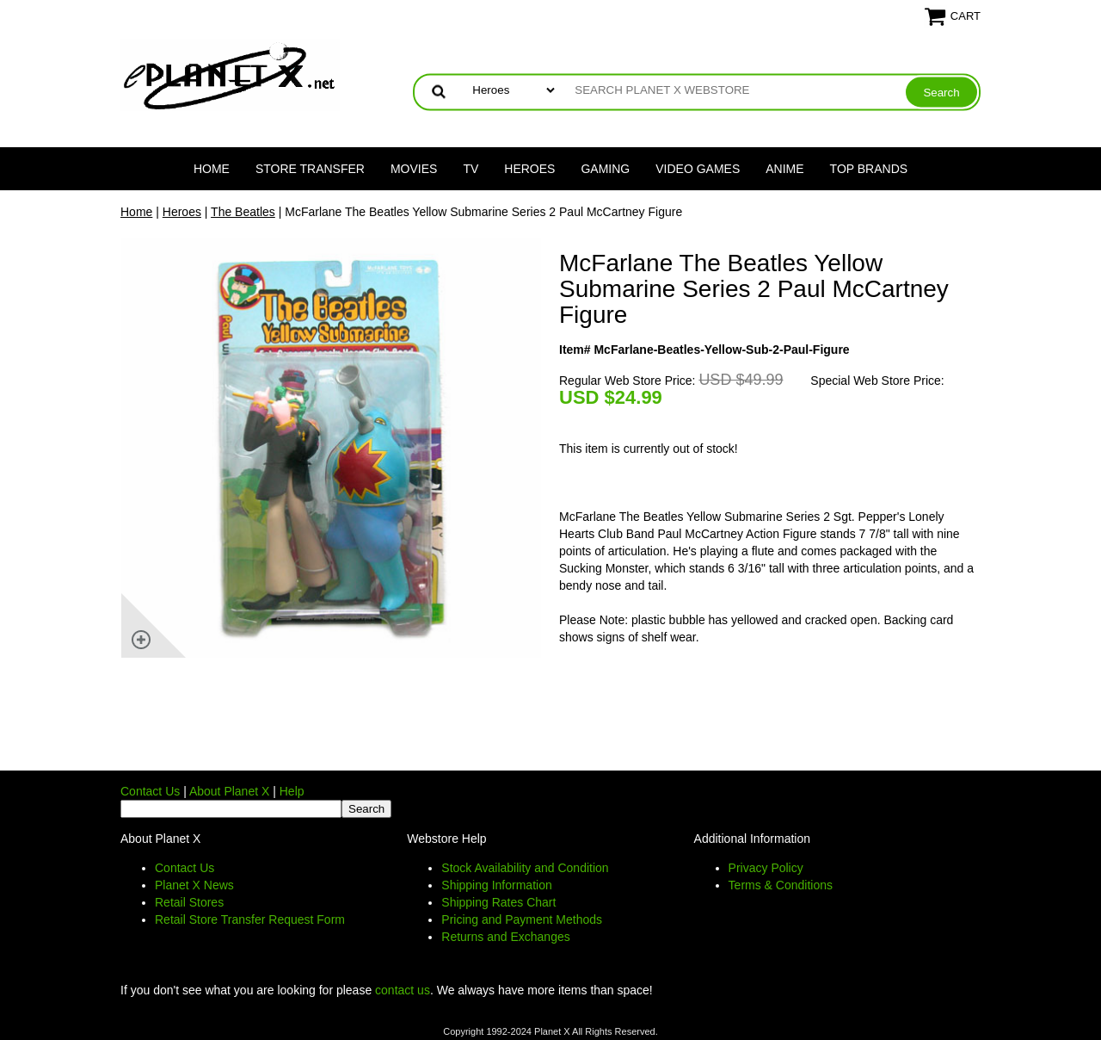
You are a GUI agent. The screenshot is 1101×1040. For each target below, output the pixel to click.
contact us (402, 990)
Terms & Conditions (781, 885)
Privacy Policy (766, 868)
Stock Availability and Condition (524, 868)
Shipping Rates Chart (498, 902)
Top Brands (869, 169)
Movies (414, 169)
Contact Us (150, 791)
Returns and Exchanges (505, 937)
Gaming (605, 169)
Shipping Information (496, 885)
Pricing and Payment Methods (521, 919)
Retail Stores (189, 902)
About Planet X (229, 791)
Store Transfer (310, 169)
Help (292, 791)
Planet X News (194, 885)
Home (212, 169)
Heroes (529, 169)
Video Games (697, 169)
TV (470, 169)
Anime (784, 169)
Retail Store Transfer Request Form (250, 919)
